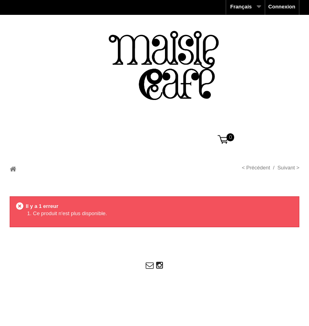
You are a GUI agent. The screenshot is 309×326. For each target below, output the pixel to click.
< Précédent (256, 168)
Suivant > (288, 168)
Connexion (281, 7)
